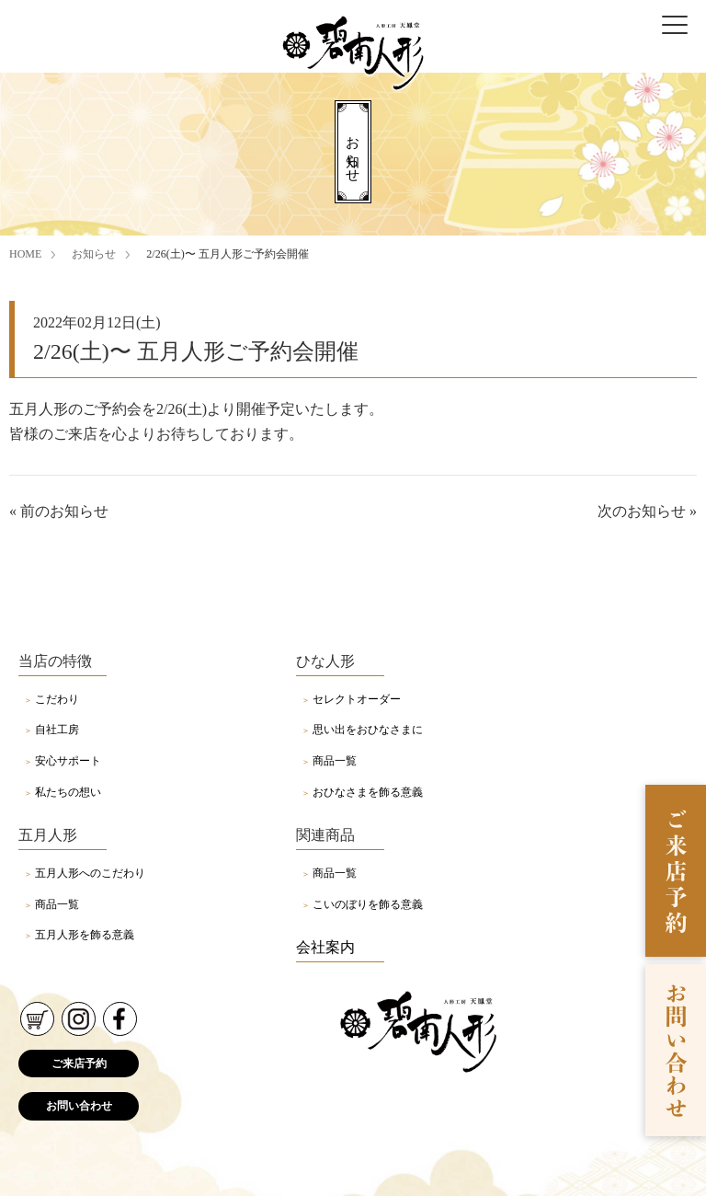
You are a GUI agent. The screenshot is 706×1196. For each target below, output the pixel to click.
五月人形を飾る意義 (84, 934)
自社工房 (57, 729)
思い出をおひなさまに (368, 729)
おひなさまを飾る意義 (368, 792)
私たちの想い (68, 792)
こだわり (57, 699)
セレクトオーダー (357, 699)
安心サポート (68, 760)
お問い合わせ (79, 1105)
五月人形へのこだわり (90, 873)
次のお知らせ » (647, 511)
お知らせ (94, 253)
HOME (25, 253)
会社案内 (325, 947)
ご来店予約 (79, 1063)
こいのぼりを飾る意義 (368, 904)
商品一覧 (335, 760)
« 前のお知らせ (58, 511)
